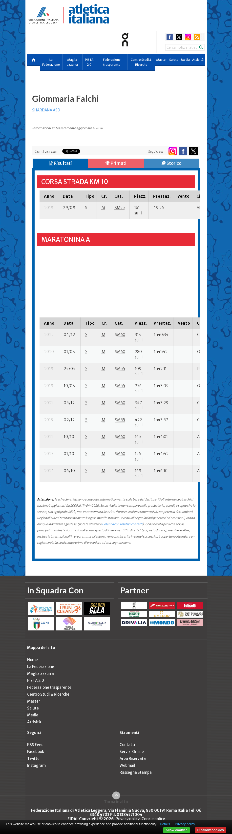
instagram (188, 37)
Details (165, 824)
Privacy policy (128, 818)
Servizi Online (132, 751)
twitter (179, 37)
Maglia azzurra (72, 62)
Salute (173, 60)
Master (161, 60)
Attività (198, 60)
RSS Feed (35, 744)
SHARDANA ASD (46, 110)
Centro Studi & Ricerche (141, 62)
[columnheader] (49, 196)
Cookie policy (153, 818)
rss (197, 37)
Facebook (35, 751)
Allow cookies (177, 830)
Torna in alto (116, 801)
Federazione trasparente (112, 62)
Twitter (34, 758)
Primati (116, 163)
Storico (172, 163)
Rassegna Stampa (136, 772)
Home (32, 659)
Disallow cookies (210, 830)
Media (185, 60)
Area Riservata (133, 758)
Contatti (127, 744)
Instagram (36, 765)
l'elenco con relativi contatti (122, 524)
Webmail (127, 765)
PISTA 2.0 (89, 62)
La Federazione (51, 62)
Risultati (60, 163)
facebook (170, 37)
